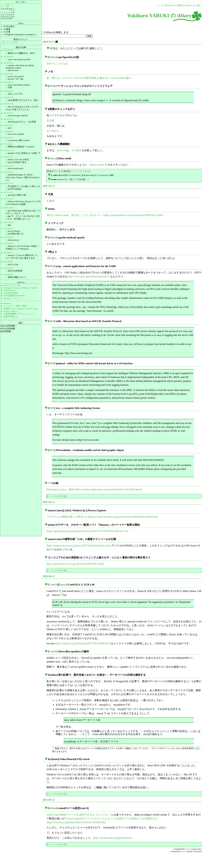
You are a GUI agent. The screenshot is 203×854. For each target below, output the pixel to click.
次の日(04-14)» (189, 5)
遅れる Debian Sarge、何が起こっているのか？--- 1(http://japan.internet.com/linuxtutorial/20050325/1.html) (105, 215)
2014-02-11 (8, 157)
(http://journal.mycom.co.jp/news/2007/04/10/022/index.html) (79, 545)
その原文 (76, 150)
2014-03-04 (8, 131)
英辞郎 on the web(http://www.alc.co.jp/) (21, 309)
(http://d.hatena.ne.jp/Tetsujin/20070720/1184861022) (83, 643)
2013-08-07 (8, 261)
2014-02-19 (8, 150)
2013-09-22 (8, 222)
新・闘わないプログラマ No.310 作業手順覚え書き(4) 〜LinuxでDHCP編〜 (89, 78)
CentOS (53, 584)
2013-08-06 (8, 268)
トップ (160, 5)
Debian (53, 57)
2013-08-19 (8, 243)
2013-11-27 (8, 192)
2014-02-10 (8, 166)
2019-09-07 (8, 57)
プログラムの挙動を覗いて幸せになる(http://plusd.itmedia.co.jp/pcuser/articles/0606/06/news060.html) (102, 516)
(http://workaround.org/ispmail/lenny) (112, 837)
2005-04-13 (49, 186)
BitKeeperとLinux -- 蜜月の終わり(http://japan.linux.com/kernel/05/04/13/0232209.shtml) (94, 489)
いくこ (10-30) (11, 42)
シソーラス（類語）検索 (15, 306)
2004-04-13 (49, 41)
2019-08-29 (8, 82)
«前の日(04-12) (170, 5)
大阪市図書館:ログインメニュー (18, 314)
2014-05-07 (8, 113)
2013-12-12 (8, 183)
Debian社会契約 (11, 293)
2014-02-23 (8, 144)
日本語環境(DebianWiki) (14, 295)
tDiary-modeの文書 (100, 164)
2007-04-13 (49, 502)
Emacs (62, 584)
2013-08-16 (8, 252)
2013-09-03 (8, 237)
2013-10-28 (8, 208)
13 (5, 15)
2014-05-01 (8, 125)
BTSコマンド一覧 (12, 285)
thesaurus (7, 303)
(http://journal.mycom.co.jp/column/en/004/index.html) (75, 563)
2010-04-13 (49, 576)
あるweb (61, 150)
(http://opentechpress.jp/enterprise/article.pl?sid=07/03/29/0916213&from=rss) (87, 531)
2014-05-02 (8, 119)
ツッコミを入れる (80, 171)
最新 (180, 5)
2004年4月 (7, 6)
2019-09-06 (8, 63)
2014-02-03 (8, 172)
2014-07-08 (8, 104)
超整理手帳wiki (11, 316)
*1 (120, 741)
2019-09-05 (8, 74)
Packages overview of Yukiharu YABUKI (21, 288)
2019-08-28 (8, 91)
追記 (199, 5)
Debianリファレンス (13, 298)
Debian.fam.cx (10, 290)
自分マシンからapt (57, 63)
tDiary (52, 158)
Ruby (183, 851)
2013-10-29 (8, 199)
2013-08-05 (8, 274)
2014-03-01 (8, 138)
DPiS (51, 86)
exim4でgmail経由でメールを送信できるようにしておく (78, 814)
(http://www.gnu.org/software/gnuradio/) (89, 276)
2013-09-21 (8, 228)
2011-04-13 (49, 799)
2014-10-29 (8, 97)
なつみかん (53, 130)
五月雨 (50, 120)
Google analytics (10, 311)
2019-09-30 (8, 50)
